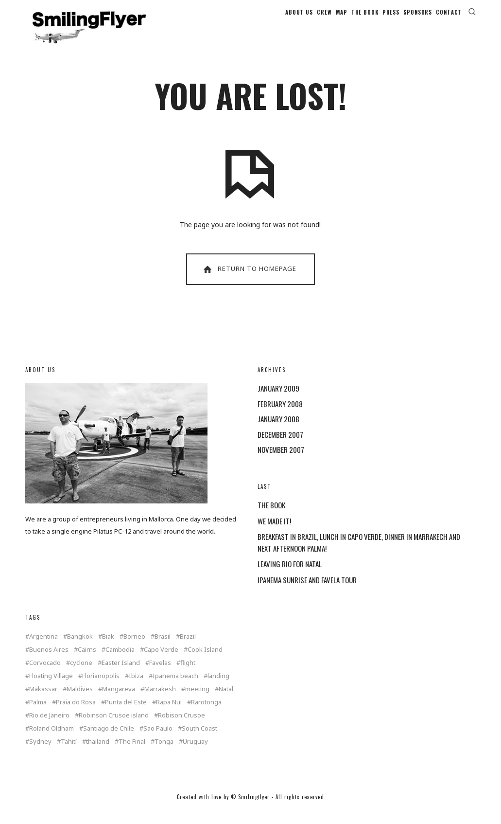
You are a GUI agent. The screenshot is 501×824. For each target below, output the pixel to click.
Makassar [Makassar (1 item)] (43, 700)
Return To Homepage (249, 280)
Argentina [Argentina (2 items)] (43, 648)
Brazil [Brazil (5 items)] (188, 648)
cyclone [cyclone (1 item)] (81, 674)
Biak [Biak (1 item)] (108, 648)
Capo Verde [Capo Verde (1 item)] (161, 661)
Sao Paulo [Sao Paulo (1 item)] (158, 739)
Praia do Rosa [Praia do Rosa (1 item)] (76, 713)
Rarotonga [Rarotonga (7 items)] (206, 713)
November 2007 (281, 460)
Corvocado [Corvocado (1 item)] (45, 674)
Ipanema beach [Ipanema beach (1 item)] (175, 687)
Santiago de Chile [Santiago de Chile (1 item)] (108, 739)
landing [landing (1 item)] (218, 687)
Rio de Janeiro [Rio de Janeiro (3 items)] (49, 726)
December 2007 (280, 445)
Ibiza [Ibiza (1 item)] (136, 687)
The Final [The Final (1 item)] (132, 753)
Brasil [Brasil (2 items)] (163, 648)
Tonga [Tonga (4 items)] (164, 753)
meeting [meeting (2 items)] (197, 700)
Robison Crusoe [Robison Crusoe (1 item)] (181, 726)
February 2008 (280, 415)
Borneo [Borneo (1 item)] (134, 648)
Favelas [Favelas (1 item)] (160, 674)
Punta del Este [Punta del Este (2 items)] (126, 713)
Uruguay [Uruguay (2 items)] (195, 753)
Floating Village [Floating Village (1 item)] (51, 687)
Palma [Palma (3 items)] (38, 713)
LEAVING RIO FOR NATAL (290, 575)
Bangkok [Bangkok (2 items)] (80, 648)
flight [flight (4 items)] (187, 674)
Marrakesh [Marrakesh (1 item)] (160, 700)
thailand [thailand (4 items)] (97, 753)
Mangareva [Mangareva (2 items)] (118, 700)
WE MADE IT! (274, 532)
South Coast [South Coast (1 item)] (199, 739)
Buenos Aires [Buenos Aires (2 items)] (49, 661)
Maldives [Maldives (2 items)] (80, 700)
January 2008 (278, 430)
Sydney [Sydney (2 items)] (40, 753)
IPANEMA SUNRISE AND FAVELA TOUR (307, 591)
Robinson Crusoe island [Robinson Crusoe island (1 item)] (114, 726)
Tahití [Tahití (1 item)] (69, 753)
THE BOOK (271, 516)
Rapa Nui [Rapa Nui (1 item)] (169, 713)
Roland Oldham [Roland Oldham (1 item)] (51, 739)
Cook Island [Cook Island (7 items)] (205, 661)
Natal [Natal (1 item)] (226, 700)
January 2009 (278, 399)
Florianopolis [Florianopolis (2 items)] (101, 687)
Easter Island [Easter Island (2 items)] (121, 674)
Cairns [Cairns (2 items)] (87, 661)
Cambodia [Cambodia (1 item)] (120, 661)
